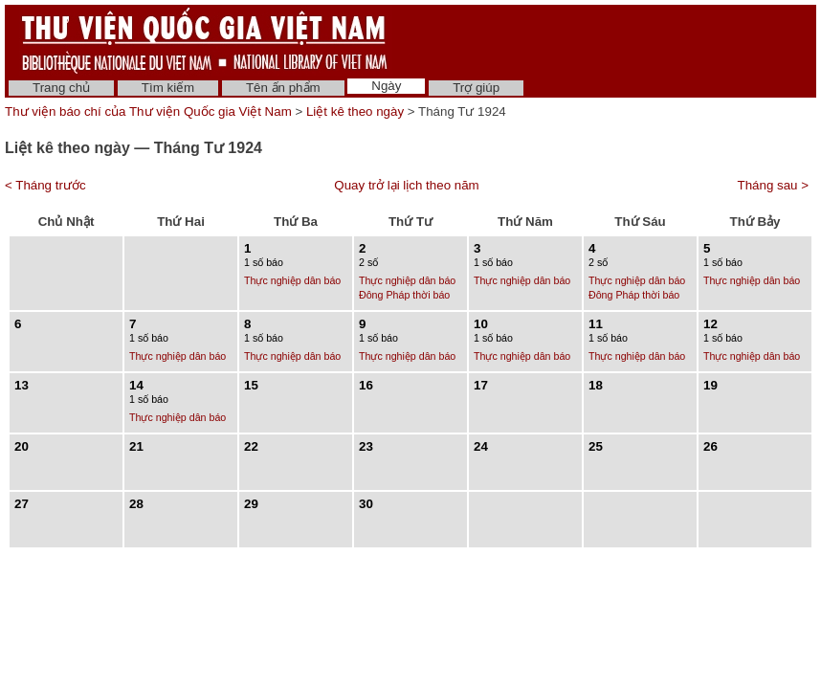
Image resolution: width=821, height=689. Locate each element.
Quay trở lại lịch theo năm (406, 185)
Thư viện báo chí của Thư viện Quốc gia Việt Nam (148, 111)
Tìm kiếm (168, 87)
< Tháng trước (45, 185)
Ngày (386, 85)
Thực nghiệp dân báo (292, 280)
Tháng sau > (773, 185)
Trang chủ (61, 87)
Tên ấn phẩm (283, 87)
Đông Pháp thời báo (404, 294)
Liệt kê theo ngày (355, 111)
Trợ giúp (476, 87)
